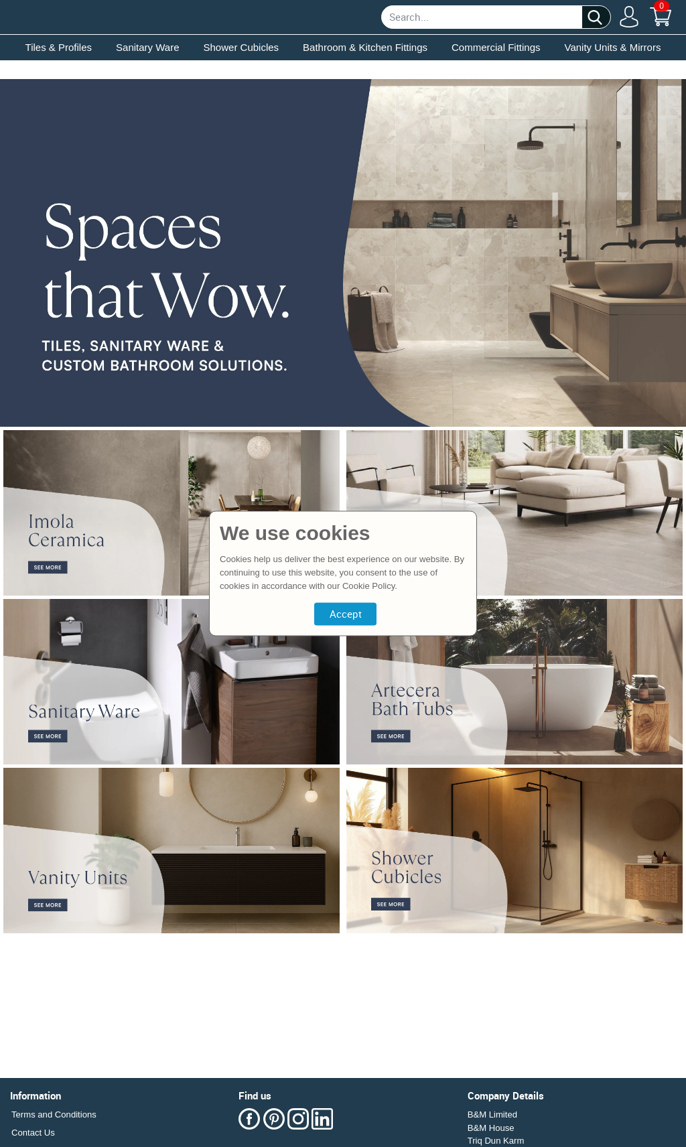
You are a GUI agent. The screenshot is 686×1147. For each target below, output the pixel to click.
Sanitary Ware (147, 47)
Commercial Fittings (496, 47)
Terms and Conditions (53, 1114)
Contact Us (33, 1133)
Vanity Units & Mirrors (613, 47)
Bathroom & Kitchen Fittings (365, 47)
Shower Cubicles (241, 47)
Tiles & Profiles (58, 47)
